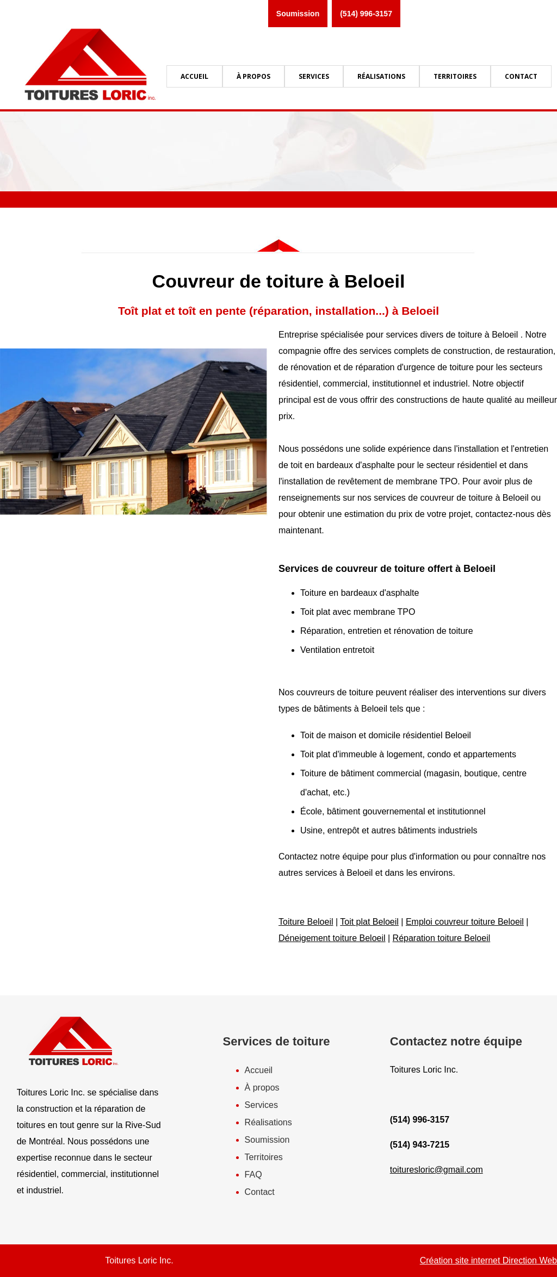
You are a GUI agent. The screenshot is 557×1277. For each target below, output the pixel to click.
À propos (262, 1087)
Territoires (264, 1157)
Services (261, 1105)
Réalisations (268, 1122)
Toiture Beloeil (305, 921)
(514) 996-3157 (366, 13)
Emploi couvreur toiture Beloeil (465, 921)
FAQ (253, 1174)
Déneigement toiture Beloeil (332, 938)
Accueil (259, 1070)
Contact (260, 1192)
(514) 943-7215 (419, 1144)
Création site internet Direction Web (488, 1260)
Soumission (297, 13)
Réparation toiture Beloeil (442, 938)
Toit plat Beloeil (369, 921)
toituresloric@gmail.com (436, 1169)
